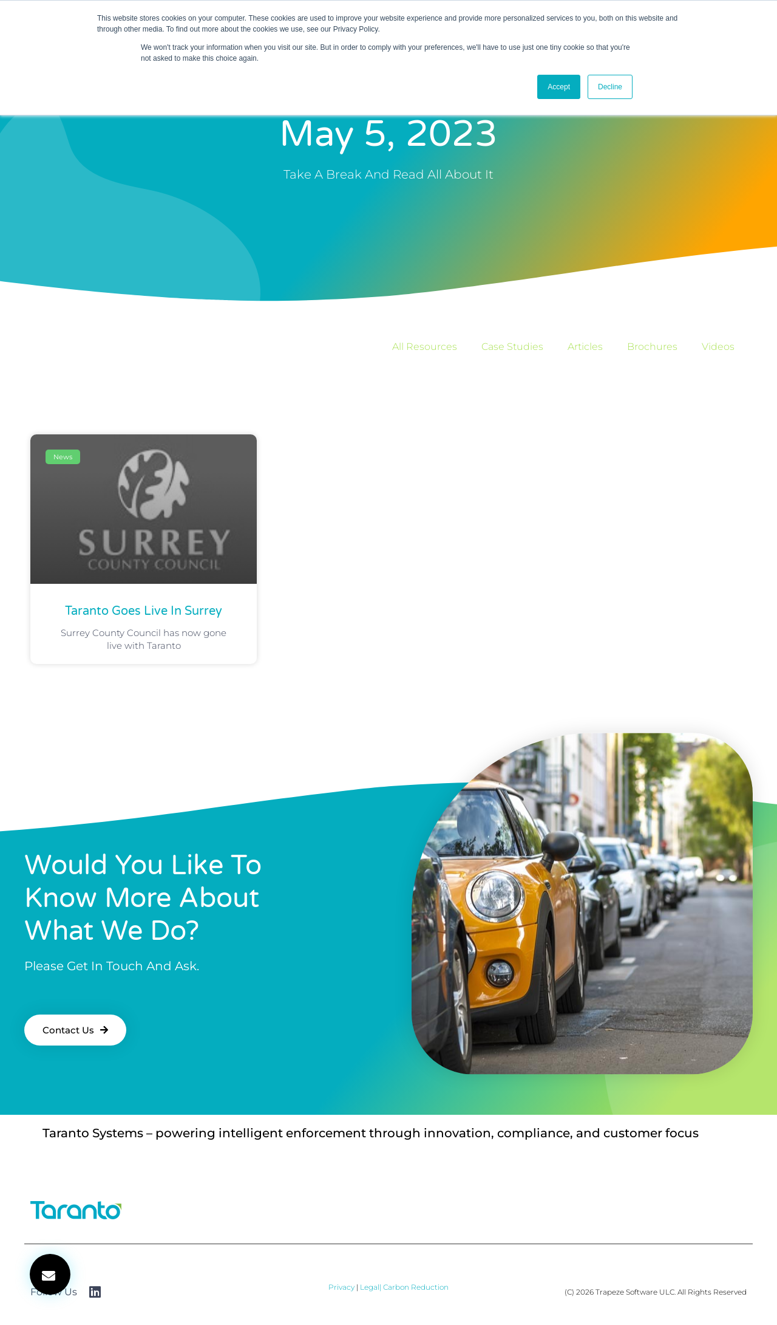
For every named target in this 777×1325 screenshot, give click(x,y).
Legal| (371, 1287)
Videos (718, 346)
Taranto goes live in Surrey (143, 611)
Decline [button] (610, 87)
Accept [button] (559, 87)
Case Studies (512, 346)
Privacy (341, 1287)
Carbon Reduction (416, 1287)
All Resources (424, 346)
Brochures (652, 346)
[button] (50, 1274)
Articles (585, 346)
